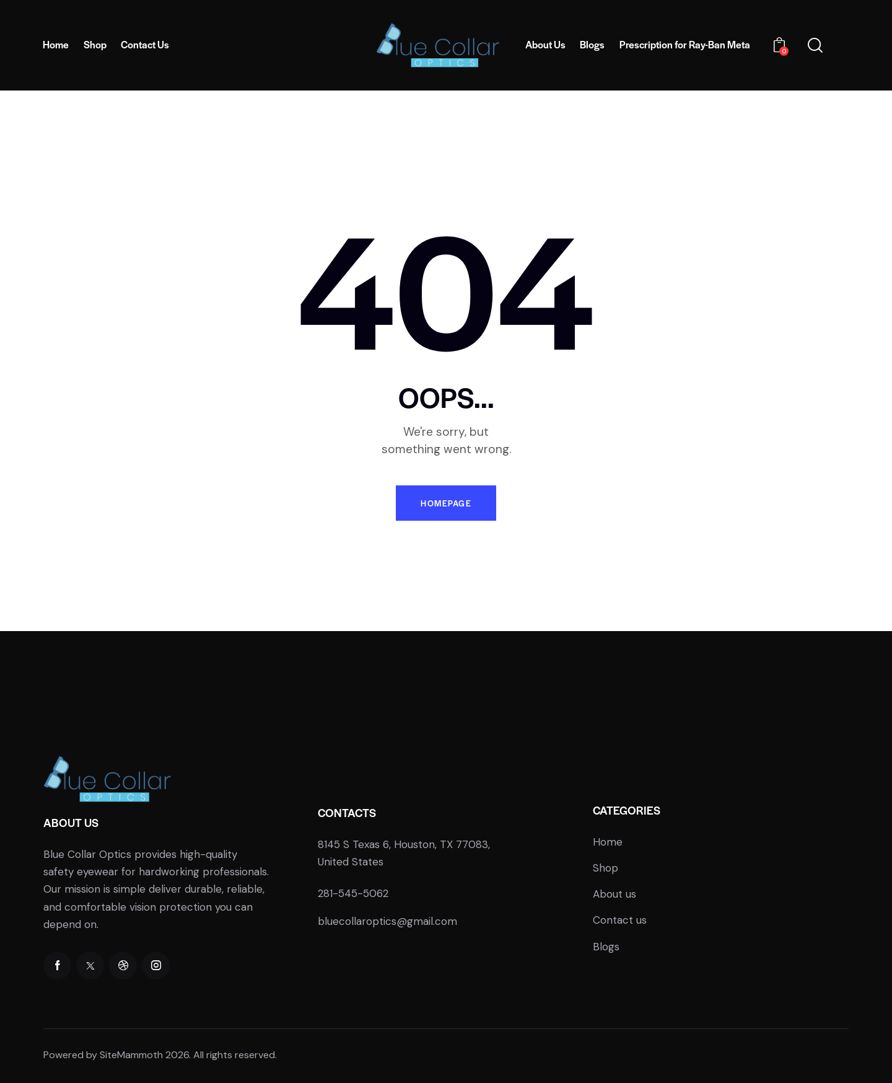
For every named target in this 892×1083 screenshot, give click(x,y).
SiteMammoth (131, 1054)
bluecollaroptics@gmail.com (387, 921)
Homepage (446, 503)
